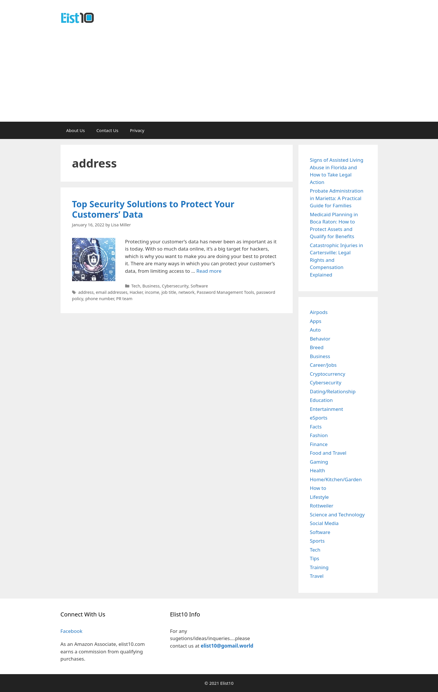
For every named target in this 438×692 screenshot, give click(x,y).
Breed (317, 347)
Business (151, 286)
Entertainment (326, 409)
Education (321, 400)
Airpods (319, 312)
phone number (99, 298)
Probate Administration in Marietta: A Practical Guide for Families (337, 198)
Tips (314, 558)
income (152, 292)
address (86, 292)
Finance (319, 444)
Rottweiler (321, 505)
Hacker (135, 292)
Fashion (319, 435)
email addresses (111, 292)
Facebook (71, 631)
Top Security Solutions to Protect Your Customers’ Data (153, 209)
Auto (315, 329)
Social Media (324, 523)
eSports (319, 417)
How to (318, 488)
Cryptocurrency (327, 374)
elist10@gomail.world (227, 645)
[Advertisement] (219, 78)
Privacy (137, 130)
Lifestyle (319, 497)
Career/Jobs (323, 365)
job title (168, 292)
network (186, 292)
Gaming (319, 461)
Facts (316, 426)
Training (319, 567)
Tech (135, 286)
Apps (316, 321)
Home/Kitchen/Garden (336, 479)
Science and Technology (337, 514)
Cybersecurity (175, 286)
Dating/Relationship (333, 391)
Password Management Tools (225, 292)
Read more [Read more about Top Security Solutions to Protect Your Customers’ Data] (208, 271)
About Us (75, 130)
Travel (317, 576)
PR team (124, 298)
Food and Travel (328, 453)
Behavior (320, 338)
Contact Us (107, 130)
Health (317, 470)
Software (199, 286)
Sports (317, 540)
